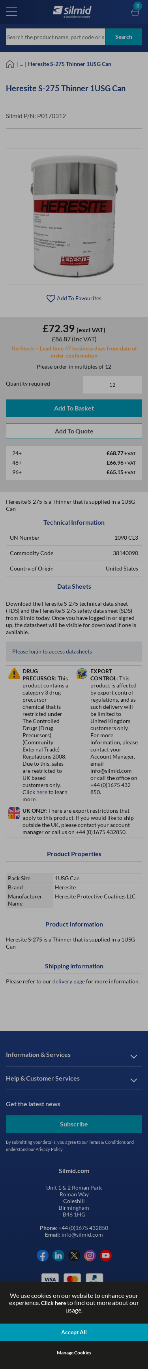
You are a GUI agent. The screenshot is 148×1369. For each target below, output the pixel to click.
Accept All (74, 1332)
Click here (53, 1302)
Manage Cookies (74, 1353)
